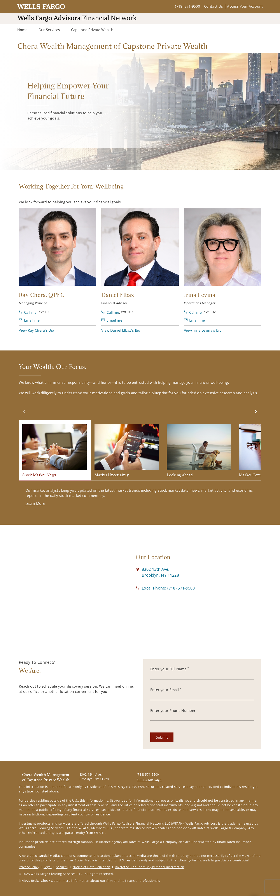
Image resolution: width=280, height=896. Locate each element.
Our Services (49, 29)
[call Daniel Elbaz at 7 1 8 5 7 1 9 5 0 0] (110, 312)
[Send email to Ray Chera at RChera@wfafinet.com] (29, 320)
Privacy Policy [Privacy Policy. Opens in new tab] (29, 867)
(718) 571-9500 (187, 6)
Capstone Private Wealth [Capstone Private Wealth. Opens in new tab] (92, 29)
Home (22, 29)
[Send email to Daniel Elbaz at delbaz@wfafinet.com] (111, 320)
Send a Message (149, 780)
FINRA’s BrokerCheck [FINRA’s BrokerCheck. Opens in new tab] (34, 880)
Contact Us (213, 6)
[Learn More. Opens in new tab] (35, 503)
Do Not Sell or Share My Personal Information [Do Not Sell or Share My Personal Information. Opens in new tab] (149, 867)
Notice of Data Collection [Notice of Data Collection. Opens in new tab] (91, 867)
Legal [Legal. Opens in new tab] (48, 867)
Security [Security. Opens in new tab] (62, 867)
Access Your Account (245, 6)
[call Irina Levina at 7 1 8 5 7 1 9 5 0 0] (193, 312)
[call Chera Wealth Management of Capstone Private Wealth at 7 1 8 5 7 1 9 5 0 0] (168, 588)
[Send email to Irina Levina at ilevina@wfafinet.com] (194, 320)
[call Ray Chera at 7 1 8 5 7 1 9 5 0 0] (28, 312)
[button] (36, 330)
